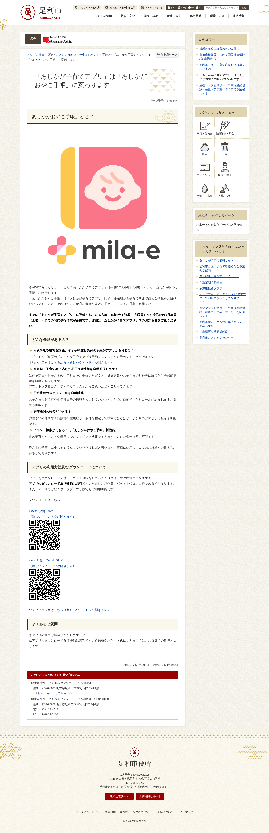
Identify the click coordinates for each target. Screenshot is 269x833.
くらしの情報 (103, 16)
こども (60, 54)
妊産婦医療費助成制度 (213, 331)
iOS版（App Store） (43, 511)
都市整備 (195, 16)
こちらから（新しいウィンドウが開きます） (82, 362)
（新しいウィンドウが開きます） (52, 516)
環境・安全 (217, 16)
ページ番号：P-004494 (163, 100)
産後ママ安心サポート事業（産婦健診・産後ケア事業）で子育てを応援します (222, 89)
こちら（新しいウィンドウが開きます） (82, 610)
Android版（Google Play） (47, 560)
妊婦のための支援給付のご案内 (219, 48)
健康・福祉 (151, 16)
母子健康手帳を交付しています (219, 276)
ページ (184, 7)
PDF (193, 7)
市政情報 (238, 16)
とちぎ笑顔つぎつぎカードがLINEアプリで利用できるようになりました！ (222, 298)
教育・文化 (128, 16)
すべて (174, 7)
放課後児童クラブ (210, 288)
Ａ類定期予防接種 (210, 282)
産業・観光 (174, 16)
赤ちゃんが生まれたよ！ (83, 54)
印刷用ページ (169, 54)
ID (200, 7)
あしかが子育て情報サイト (216, 260)
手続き (106, 54)
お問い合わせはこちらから (55, 693)
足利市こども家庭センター (216, 337)
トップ (31, 54)
